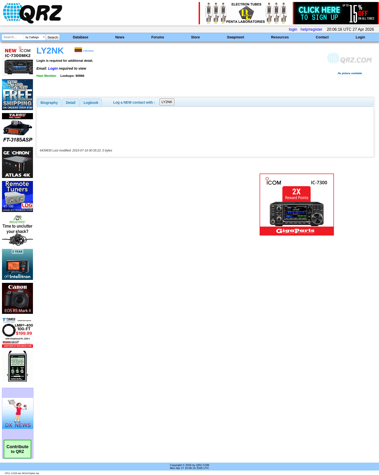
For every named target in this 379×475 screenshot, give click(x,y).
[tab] (49, 102)
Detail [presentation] (70, 103)
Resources (280, 37)
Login (360, 37)
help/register (311, 29)
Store (195, 37)
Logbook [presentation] (91, 103)
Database (80, 37)
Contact (322, 37)
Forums (157, 37)
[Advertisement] (131, 204)
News (119, 37)
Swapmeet (235, 37)
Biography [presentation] (49, 103)
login (293, 29)
